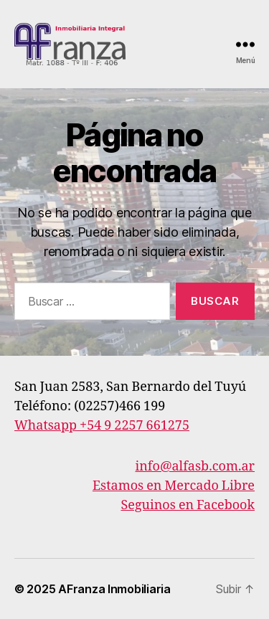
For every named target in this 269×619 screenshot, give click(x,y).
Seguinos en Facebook (188, 505)
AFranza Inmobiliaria (114, 589)
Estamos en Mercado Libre (174, 486)
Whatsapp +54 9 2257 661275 (101, 425)
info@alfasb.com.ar (195, 466)
